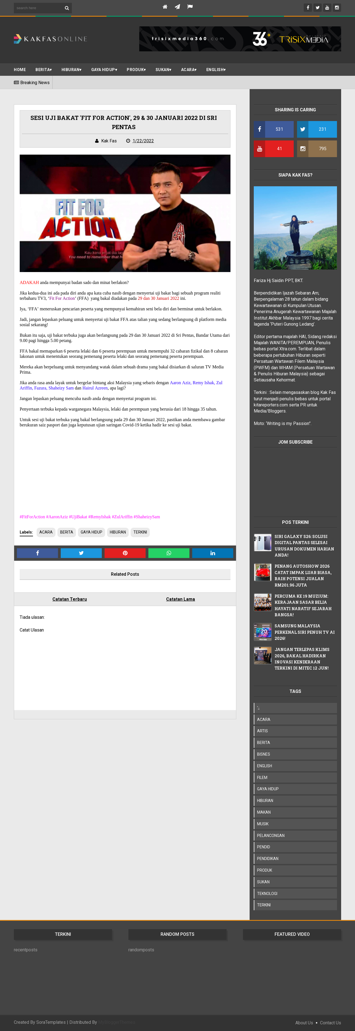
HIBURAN (118, 532)
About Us (304, 1022)
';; (258, 708)
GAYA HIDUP (91, 532)
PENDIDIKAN (267, 858)
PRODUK (135, 69)
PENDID (263, 847)
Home (20, 69)
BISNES (263, 754)
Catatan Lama (180, 599)
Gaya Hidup (103, 69)
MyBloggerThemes (116, 1022)
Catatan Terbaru (69, 599)
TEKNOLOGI (267, 893)
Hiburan (71, 69)
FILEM (262, 777)
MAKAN (264, 812)
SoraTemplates (51, 1022)
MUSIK (262, 824)
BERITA (43, 69)
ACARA (188, 69)
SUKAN (162, 69)
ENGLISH (215, 69)
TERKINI (140, 532)
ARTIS (262, 731)
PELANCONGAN (271, 835)
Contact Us (330, 1022)
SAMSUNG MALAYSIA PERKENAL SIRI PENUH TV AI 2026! (305, 632)
